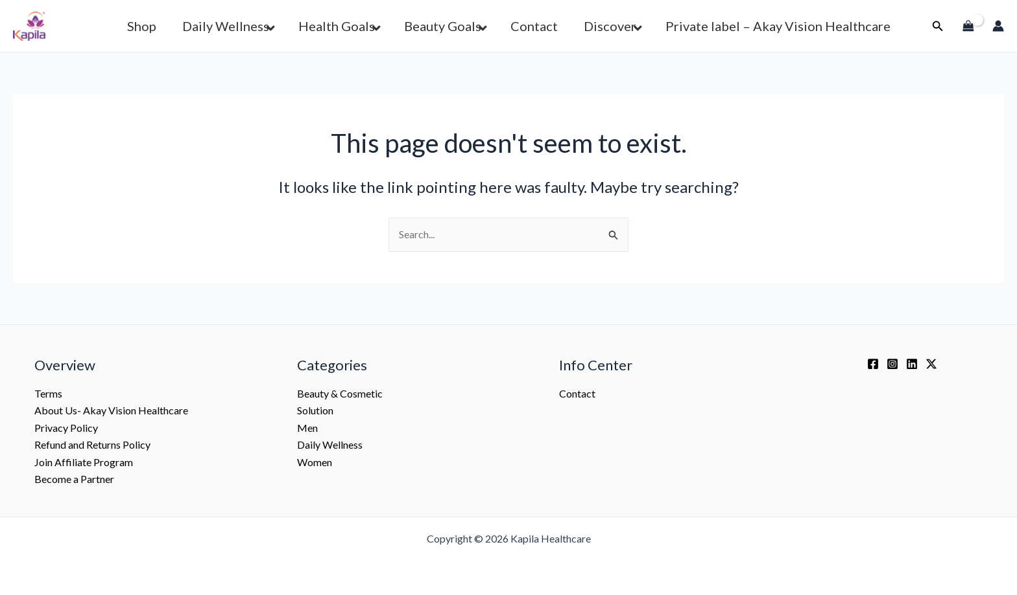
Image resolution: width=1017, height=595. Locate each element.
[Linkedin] (912, 364)
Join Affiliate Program (83, 462)
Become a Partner (74, 479)
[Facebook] (873, 364)
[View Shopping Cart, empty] (968, 26)
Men (307, 427)
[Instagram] (892, 364)
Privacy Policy (66, 427)
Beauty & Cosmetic (340, 393)
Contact (577, 393)
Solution (315, 410)
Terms (48, 393)
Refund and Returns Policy (92, 444)
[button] (938, 26)
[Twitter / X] (931, 364)
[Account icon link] (998, 26)
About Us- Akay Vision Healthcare (111, 410)
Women (314, 462)
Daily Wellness (330, 444)
